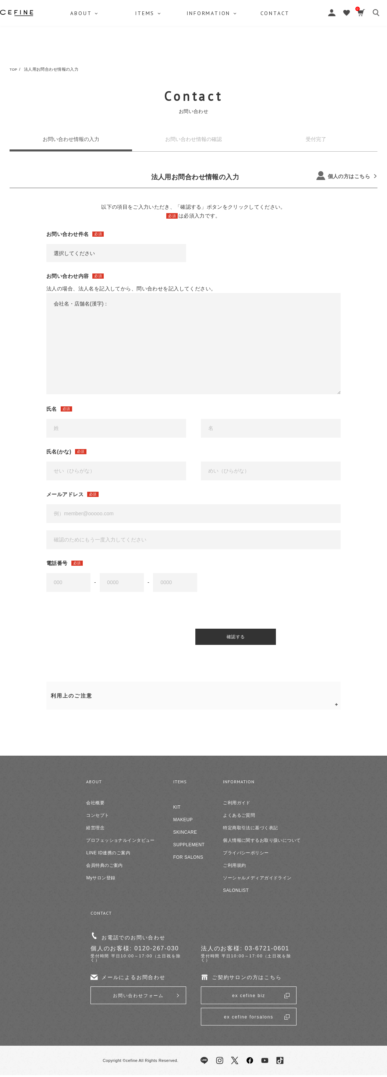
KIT (177, 809)
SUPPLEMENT (189, 847)
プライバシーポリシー (246, 855)
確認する (204, 638)
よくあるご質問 (239, 817)
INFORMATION (232, 49)
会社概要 (95, 805)
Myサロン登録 (100, 880)
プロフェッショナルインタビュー (120, 842)
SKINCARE (185, 834)
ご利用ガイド (237, 805)
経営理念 (95, 830)
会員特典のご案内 (104, 867)
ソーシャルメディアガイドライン (257, 880)
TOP (14, 69)
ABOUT (67, 49)
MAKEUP (183, 821)
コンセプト (97, 817)
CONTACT (318, 49)
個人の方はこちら (343, 175)
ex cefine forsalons (248, 1018)
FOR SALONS (188, 859)
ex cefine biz (248, 997)
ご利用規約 (234, 867)
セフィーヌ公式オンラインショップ (193, 22)
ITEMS (150, 49)
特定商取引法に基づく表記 (250, 830)
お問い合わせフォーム (138, 997)
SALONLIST (236, 892)
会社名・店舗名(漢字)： (193, 343)
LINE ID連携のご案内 (108, 855)
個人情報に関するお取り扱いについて (262, 842)
